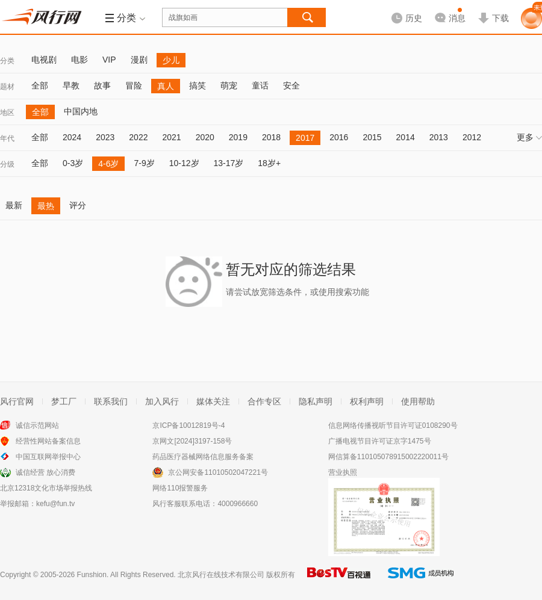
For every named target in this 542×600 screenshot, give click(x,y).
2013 (438, 137)
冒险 (133, 85)
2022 (138, 137)
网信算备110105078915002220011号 (388, 457)
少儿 (171, 60)
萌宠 (228, 85)
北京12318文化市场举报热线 (46, 488)
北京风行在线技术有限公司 (221, 575)
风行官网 (17, 401)
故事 (102, 85)
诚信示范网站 (37, 425)
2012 (472, 137)
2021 (171, 137)
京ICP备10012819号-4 (188, 425)
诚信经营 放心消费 (45, 472)
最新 (13, 205)
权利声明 (367, 401)
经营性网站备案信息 (48, 441)
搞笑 (197, 85)
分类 (7, 61)
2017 (305, 138)
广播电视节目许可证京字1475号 (379, 441)
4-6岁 (108, 164)
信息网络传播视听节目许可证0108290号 (393, 425)
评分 (77, 205)
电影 (79, 59)
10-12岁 (184, 163)
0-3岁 (73, 163)
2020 (205, 137)
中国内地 (81, 111)
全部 (39, 85)
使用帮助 (418, 401)
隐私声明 (315, 401)
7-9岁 (144, 163)
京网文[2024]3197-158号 (192, 441)
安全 (291, 85)
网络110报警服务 (180, 488)
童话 (260, 85)
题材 (7, 86)
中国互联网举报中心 (48, 457)
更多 (529, 137)
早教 (71, 85)
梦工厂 (63, 401)
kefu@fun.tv (55, 503)
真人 (165, 86)
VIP (109, 59)
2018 (271, 137)
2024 (72, 137)
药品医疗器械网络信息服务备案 (203, 457)
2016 (338, 137)
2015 (372, 137)
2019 (238, 137)
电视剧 (44, 59)
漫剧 (139, 59)
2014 (405, 137)
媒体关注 (213, 401)
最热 (45, 206)
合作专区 (264, 401)
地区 (7, 112)
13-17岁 (229, 163)
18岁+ (269, 163)
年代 (7, 138)
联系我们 (111, 401)
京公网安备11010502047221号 (217, 472)
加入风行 (162, 401)
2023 (105, 137)
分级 (7, 164)
